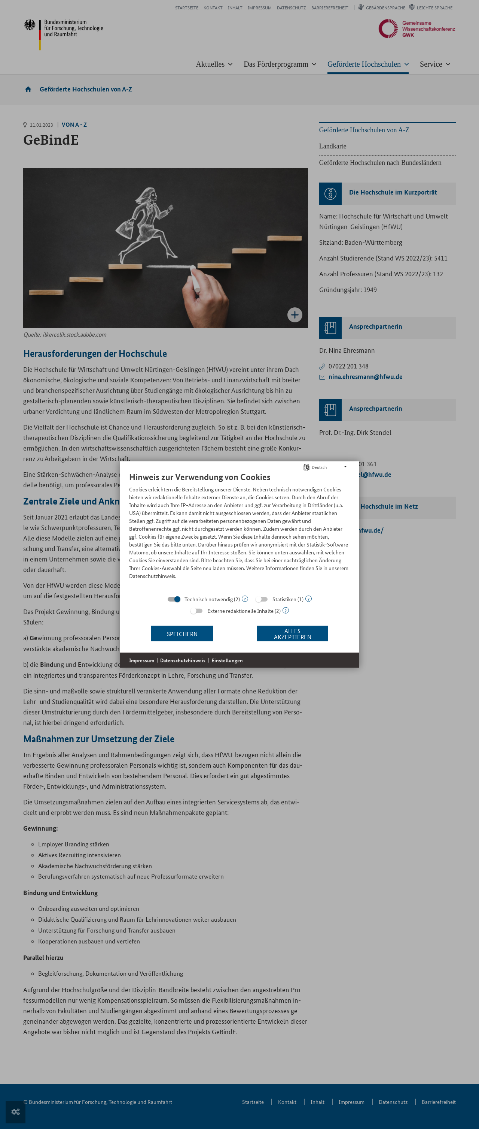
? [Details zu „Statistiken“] (308, 599)
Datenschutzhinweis (182, 660)
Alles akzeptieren (292, 633)
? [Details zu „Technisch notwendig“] (245, 599)
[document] (239, 531)
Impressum (141, 660)
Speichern (182, 633)
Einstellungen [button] (227, 660)
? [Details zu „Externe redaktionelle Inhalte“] (286, 610)
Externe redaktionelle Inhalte (240, 610)
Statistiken (284, 599)
